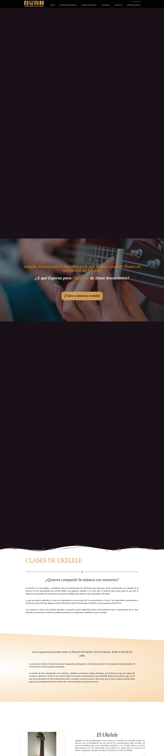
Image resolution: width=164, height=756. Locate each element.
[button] (82, 296)
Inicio (52, 5)
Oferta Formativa (89, 5)
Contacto (118, 5)
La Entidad (105, 5)
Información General (68, 5)
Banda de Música (134, 5)
